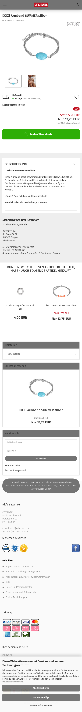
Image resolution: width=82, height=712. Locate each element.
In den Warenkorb (37, 134)
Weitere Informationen (41, 705)
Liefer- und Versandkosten (19, 587)
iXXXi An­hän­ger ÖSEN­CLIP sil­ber (20, 307)
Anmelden (41, 458)
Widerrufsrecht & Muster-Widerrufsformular (28, 577)
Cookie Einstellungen (16, 597)
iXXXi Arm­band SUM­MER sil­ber (41, 410)
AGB (8, 582)
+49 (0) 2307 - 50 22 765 (18, 531)
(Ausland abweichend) (32, 99)
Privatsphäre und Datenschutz (21, 592)
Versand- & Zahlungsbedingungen (23, 571)
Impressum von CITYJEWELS (19, 566)
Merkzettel (7, 654)
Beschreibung (16, 164)
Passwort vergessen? (15, 470)
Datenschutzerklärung (12, 682)
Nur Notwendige (41, 697)
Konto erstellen (13, 465)
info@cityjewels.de (19, 528)
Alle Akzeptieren (41, 688)
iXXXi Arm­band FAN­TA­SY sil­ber (61, 305)
